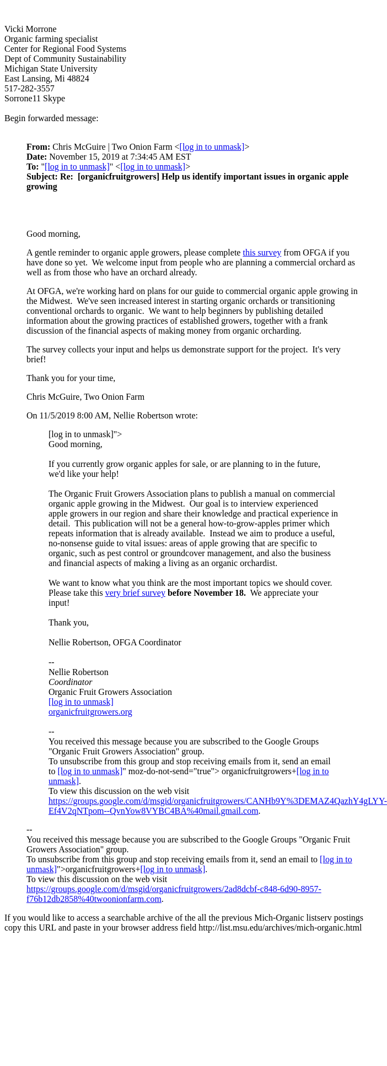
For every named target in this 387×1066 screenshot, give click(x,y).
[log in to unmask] (212, 146)
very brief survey (135, 592)
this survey (262, 252)
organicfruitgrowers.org (90, 711)
